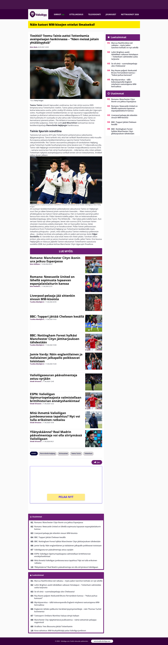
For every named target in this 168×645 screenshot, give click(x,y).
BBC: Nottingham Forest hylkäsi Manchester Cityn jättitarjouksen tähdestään (54, 338)
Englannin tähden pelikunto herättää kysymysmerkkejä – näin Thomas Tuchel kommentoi (67, 610)
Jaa (97, 462)
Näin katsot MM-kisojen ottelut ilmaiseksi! (62, 24)
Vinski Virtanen (35, 381)
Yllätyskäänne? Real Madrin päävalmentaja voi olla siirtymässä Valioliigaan (56, 435)
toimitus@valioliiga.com (102, 641)
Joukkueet (111, 14)
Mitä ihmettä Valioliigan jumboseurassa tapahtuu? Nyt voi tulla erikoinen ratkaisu (55, 416)
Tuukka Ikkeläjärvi (37, 302)
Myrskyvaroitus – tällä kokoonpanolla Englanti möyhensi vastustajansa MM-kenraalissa (67, 603)
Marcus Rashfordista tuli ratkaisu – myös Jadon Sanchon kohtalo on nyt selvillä (68, 581)
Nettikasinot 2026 (130, 14)
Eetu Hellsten (35, 264)
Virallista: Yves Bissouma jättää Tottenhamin (53, 626)
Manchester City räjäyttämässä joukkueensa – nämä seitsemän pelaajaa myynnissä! (65, 621)
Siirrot (59, 14)
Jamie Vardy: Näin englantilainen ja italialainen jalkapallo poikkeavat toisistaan (56, 357)
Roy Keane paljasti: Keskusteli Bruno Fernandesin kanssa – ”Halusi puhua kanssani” (65, 597)
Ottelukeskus (76, 14)
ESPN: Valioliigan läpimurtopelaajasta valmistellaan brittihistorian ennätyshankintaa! (55, 397)
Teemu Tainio (76, 453)
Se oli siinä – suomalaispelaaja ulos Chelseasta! (54, 591)
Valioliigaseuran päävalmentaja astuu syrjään (53, 377)
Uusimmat (37, 516)
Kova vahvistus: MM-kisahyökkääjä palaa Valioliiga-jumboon (60, 630)
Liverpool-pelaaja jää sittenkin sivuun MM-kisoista (52, 297)
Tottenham (88, 453)
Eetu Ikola (33, 47)
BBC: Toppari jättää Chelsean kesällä (57, 316)
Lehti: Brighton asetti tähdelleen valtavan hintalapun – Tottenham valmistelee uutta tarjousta (67, 586)
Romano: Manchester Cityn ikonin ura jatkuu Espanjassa (55, 259)
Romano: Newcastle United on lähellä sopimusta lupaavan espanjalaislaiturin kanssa (52, 280)
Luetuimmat (38, 575)
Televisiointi (94, 14)
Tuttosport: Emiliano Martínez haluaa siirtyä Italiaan (56, 615)
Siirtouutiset (63, 453)
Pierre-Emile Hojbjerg (47, 453)
